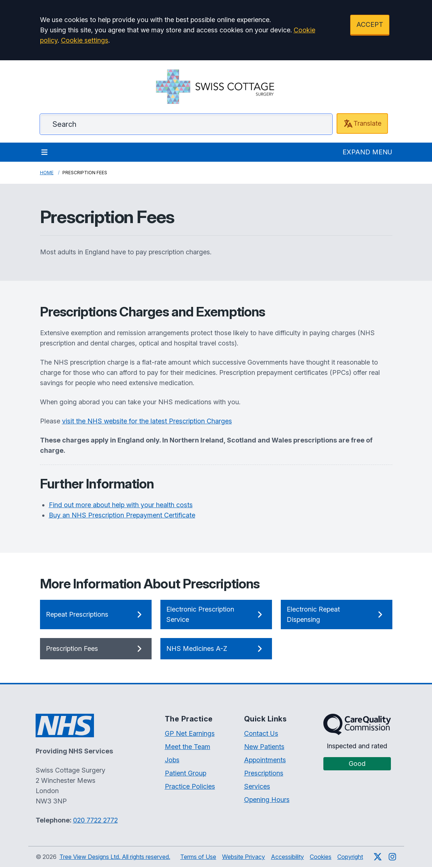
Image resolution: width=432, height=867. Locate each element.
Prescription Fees (96, 648)
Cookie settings (84, 40)
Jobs (172, 760)
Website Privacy (243, 856)
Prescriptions (263, 773)
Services (257, 786)
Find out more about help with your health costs (121, 505)
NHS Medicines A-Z (216, 648)
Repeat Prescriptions (96, 614)
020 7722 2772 (95, 820)
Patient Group (185, 773)
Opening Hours (267, 799)
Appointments (265, 760)
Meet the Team (187, 746)
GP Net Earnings (190, 733)
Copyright (350, 856)
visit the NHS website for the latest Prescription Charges (147, 421)
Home (47, 172)
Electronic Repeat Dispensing (336, 614)
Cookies (320, 856)
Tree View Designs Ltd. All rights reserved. (114, 856)
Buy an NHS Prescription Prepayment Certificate (122, 515)
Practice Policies (190, 786)
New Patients (264, 746)
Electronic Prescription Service (216, 614)
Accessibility (287, 856)
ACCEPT (369, 24)
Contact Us (261, 733)
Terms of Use (198, 856)
